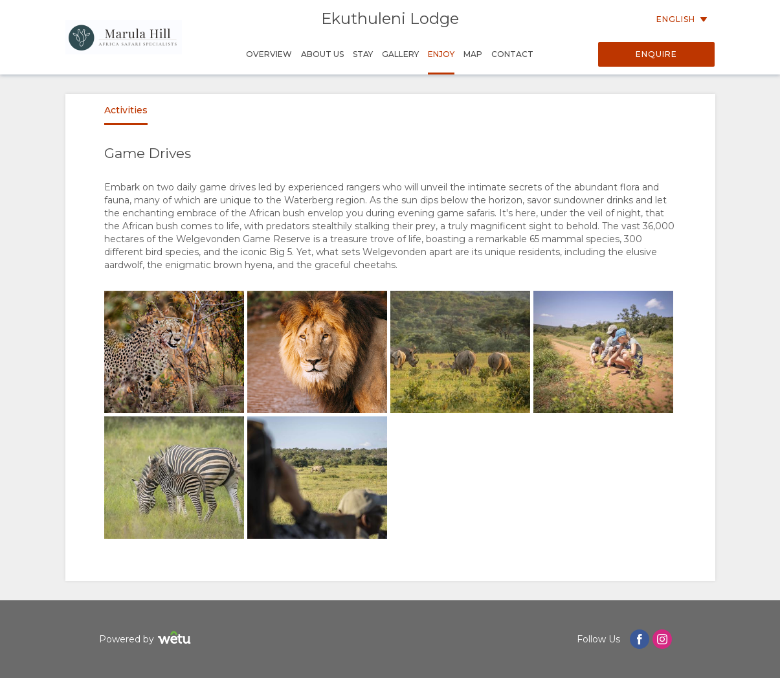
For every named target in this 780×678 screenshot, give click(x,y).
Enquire (656, 54)
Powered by (146, 639)
